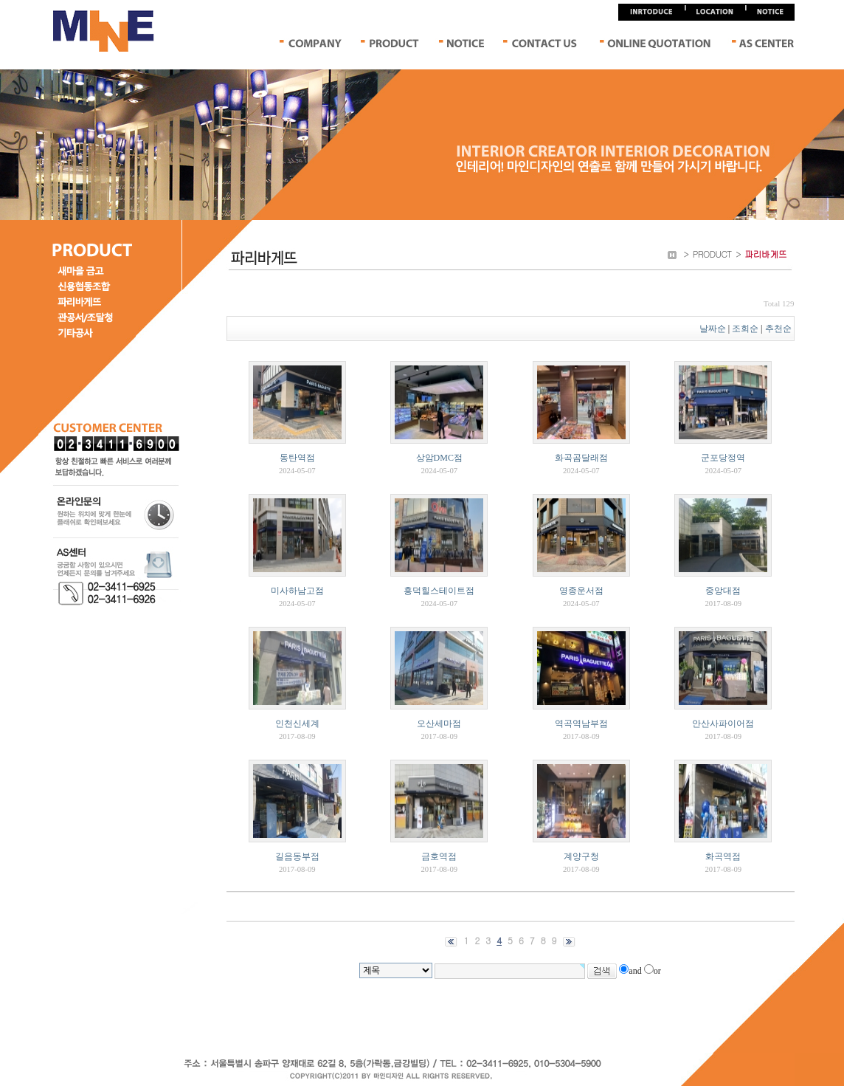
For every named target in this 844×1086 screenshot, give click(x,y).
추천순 (779, 328)
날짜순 (712, 328)
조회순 (745, 328)
